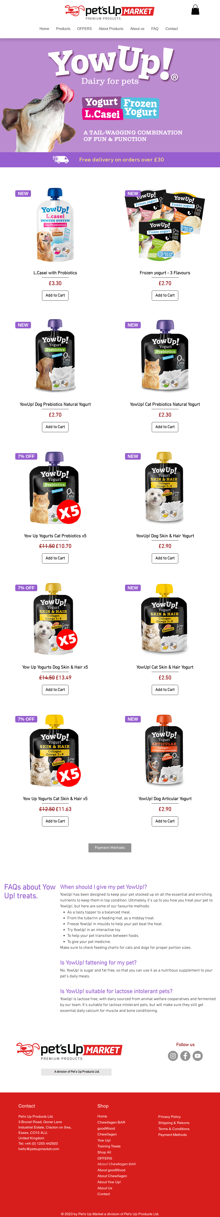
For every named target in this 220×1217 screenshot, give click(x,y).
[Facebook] (185, 1056)
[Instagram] (173, 1056)
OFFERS (104, 1158)
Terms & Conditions (173, 1129)
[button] (195, 10)
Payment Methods (172, 1135)
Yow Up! (104, 1140)
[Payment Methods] (109, 847)
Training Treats (109, 1146)
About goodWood (111, 1170)
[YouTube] (198, 1056)
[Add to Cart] (55, 296)
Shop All (104, 1152)
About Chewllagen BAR (116, 1164)
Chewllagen (107, 1134)
